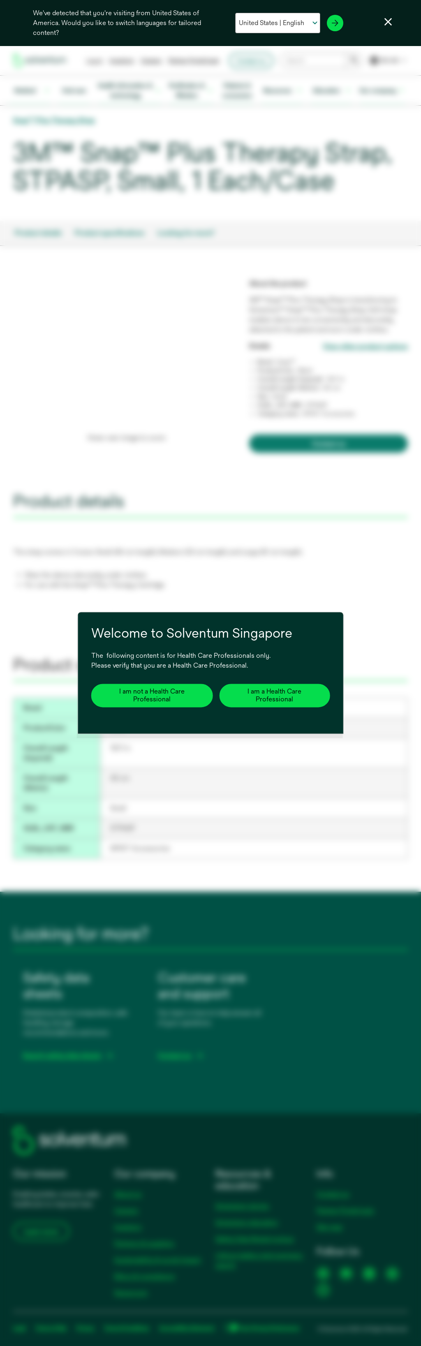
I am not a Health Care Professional (152, 695)
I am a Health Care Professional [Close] (274, 695)
